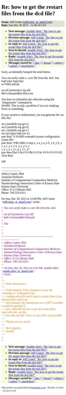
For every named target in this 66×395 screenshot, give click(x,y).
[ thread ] (47, 62)
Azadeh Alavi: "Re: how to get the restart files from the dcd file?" (34, 33)
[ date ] (37, 62)
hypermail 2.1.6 (38, 387)
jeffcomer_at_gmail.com (17, 201)
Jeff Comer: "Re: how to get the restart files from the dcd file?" (35, 39)
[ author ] (13, 65)
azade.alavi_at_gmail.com (18, 271)
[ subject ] (58, 62)
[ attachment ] (27, 65)
